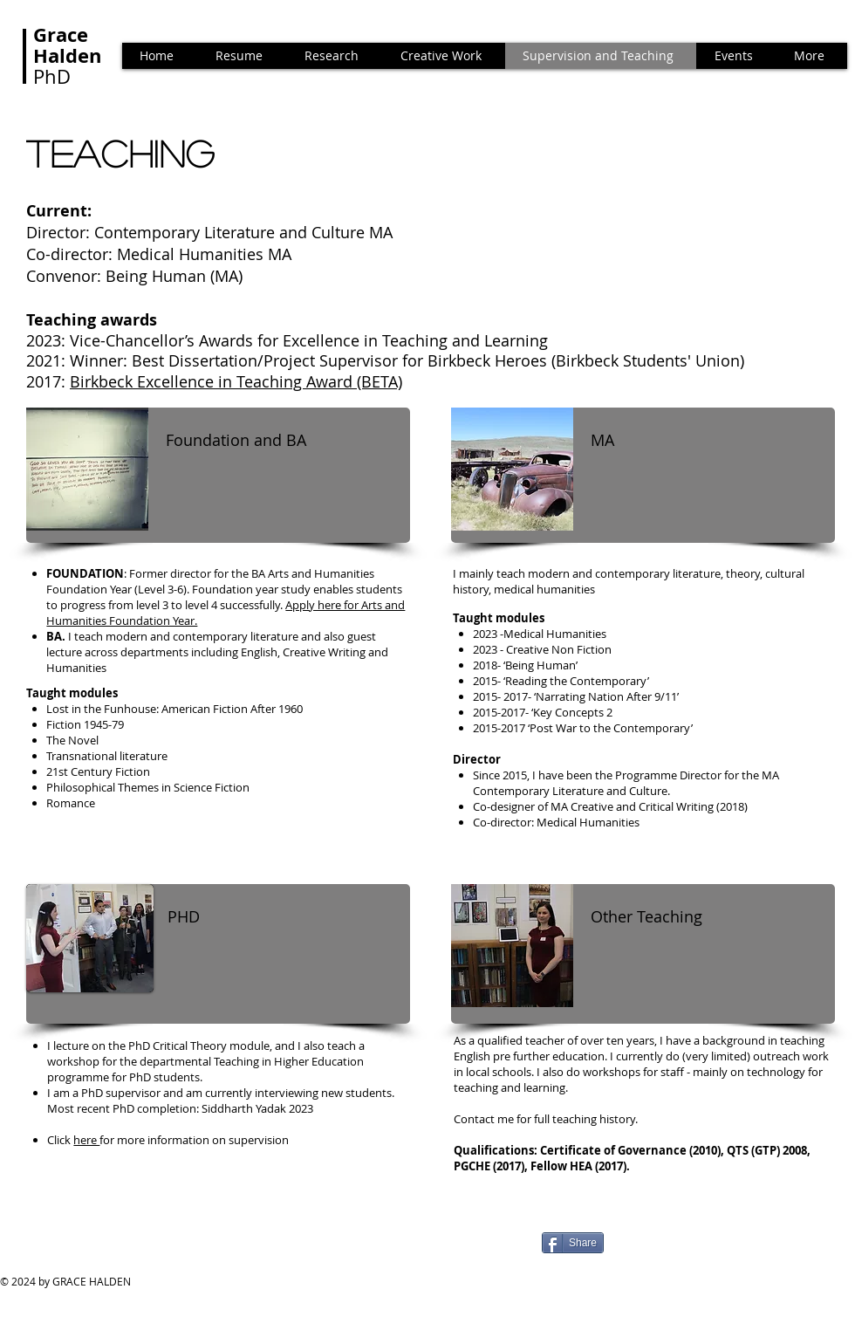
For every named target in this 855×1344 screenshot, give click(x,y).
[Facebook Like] (126, 1249)
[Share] (573, 1242)
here (86, 1140)
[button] (736, 56)
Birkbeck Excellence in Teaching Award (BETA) (236, 381)
